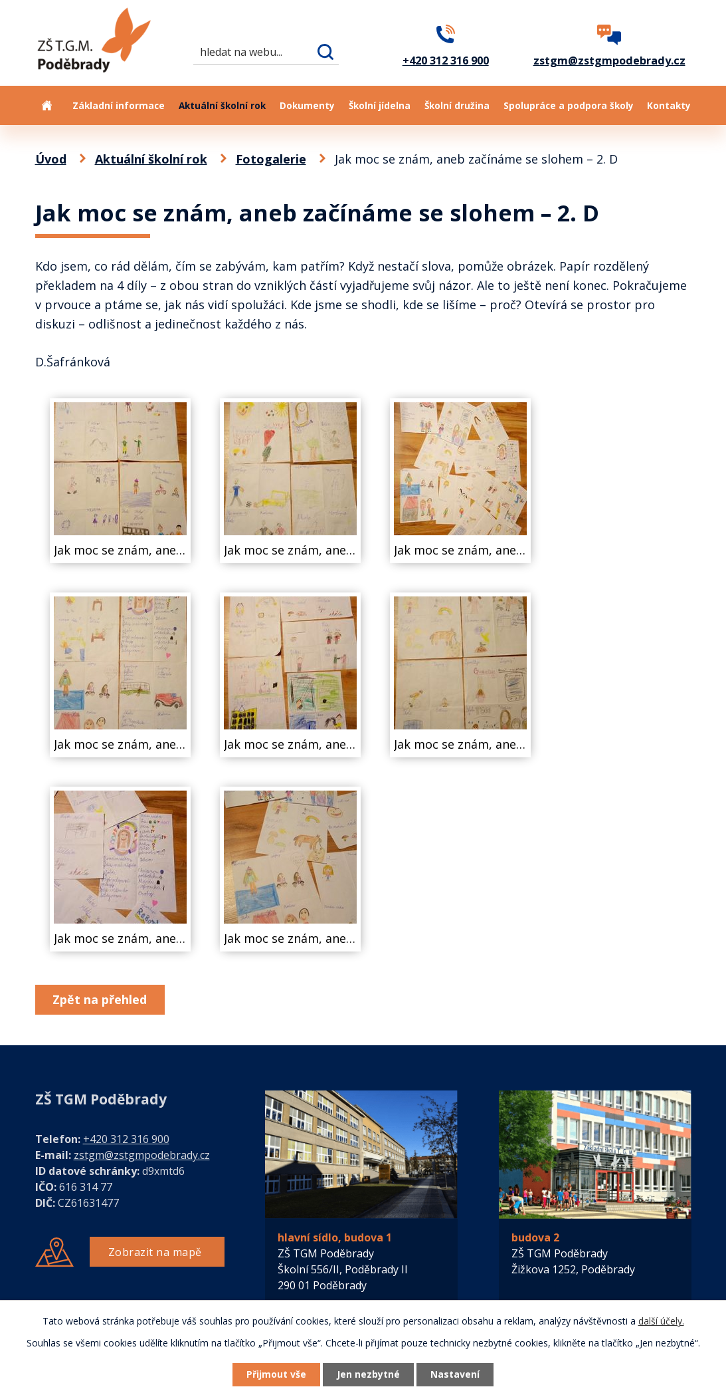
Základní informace (118, 106)
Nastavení (455, 1374)
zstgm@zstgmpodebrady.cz (142, 1155)
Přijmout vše (276, 1374)
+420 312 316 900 (126, 1139)
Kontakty (669, 106)
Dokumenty (307, 106)
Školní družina (457, 106)
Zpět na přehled (100, 999)
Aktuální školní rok (222, 106)
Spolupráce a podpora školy (568, 106)
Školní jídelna (379, 106)
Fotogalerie (271, 159)
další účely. (661, 1321)
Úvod (47, 105)
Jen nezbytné (368, 1374)
